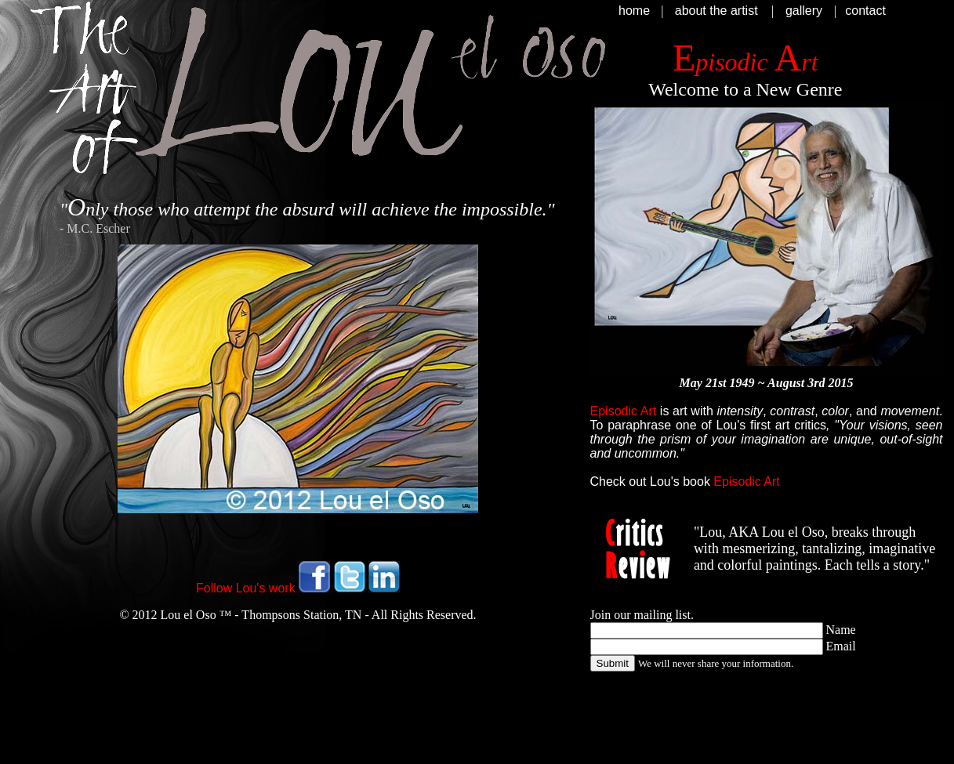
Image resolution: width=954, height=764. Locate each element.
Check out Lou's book (650, 481)
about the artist (716, 10)
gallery (803, 10)
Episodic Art (746, 481)
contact (865, 10)
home (634, 10)
